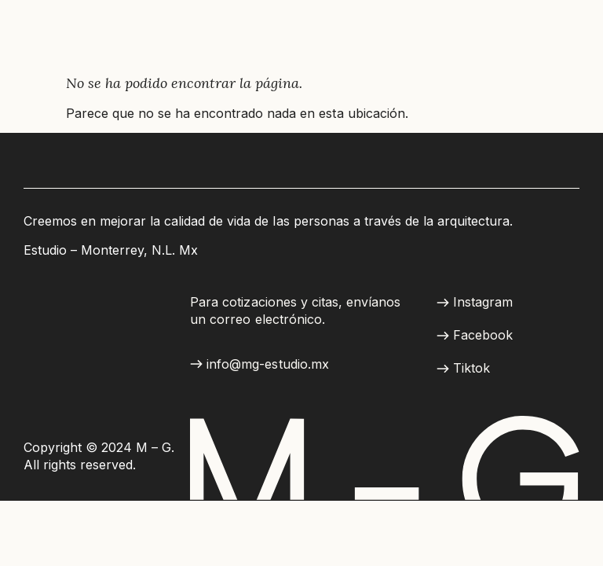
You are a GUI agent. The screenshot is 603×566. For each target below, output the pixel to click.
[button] (259, 364)
